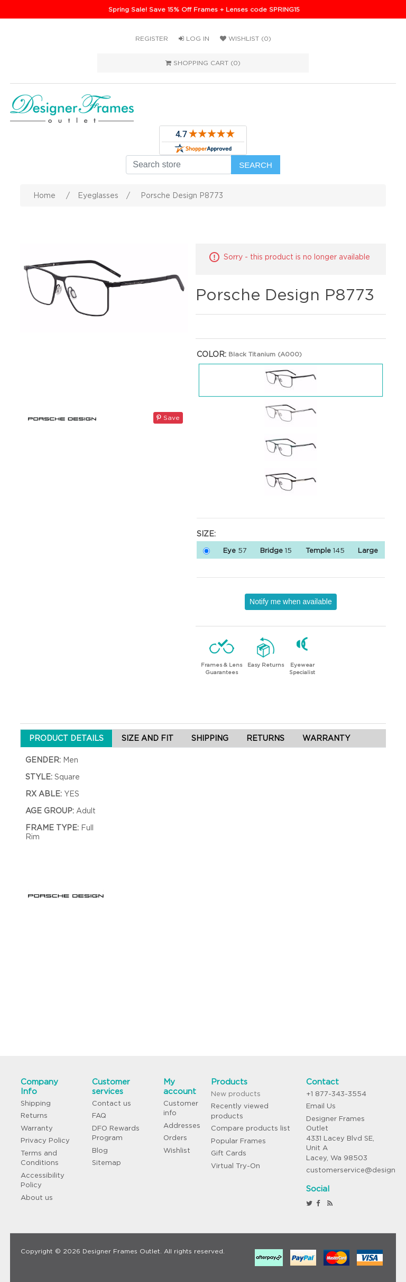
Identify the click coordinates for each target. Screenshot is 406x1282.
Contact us (111, 1103)
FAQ (99, 1115)
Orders (175, 1138)
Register (151, 38)
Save (168, 417)
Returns (34, 1115)
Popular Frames (238, 1141)
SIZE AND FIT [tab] (147, 738)
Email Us (321, 1106)
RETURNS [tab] (265, 738)
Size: (206, 534)
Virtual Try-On (235, 1166)
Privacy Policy (45, 1140)
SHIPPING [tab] (209, 738)
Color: (211, 354)
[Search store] (179, 164)
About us (37, 1198)
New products (236, 1094)
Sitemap (106, 1163)
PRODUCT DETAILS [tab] (66, 738)
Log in (194, 38)
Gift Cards (228, 1153)
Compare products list (250, 1128)
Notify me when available (291, 601)
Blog (100, 1150)
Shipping (36, 1103)
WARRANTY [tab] (326, 738)
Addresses (181, 1125)
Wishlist (176, 1150)
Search (255, 164)
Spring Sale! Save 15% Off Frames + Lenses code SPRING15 (204, 9)
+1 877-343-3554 (336, 1094)
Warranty (37, 1128)
